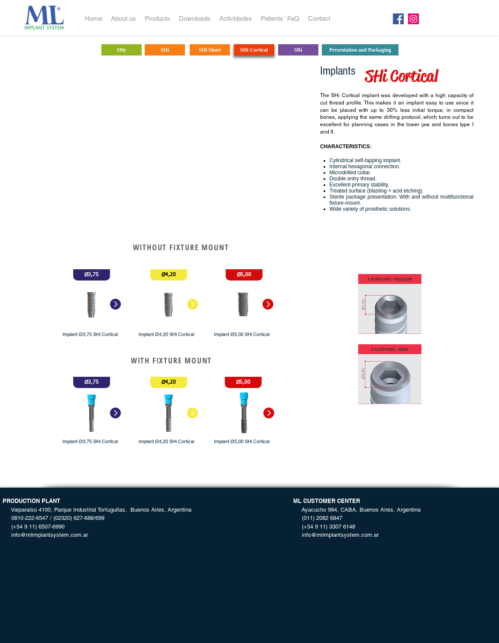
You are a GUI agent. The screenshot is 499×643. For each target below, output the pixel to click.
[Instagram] (413, 18)
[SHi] (165, 49)
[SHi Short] (210, 49)
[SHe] (121, 49)
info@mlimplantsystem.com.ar (45, 535)
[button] (91, 275)
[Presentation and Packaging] (360, 49)
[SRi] (298, 49)
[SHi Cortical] (254, 49)
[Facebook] (398, 18)
